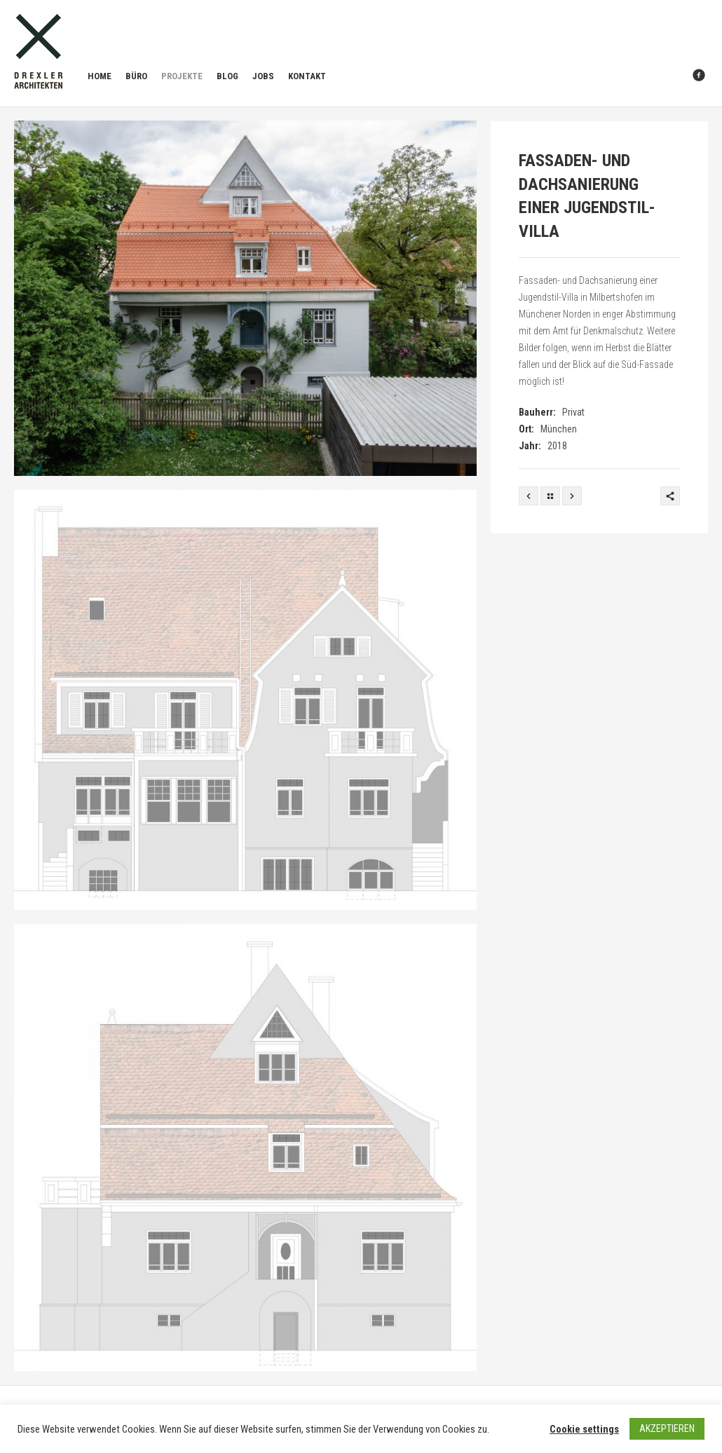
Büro (136, 76)
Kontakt (307, 76)
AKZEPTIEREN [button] (667, 1428)
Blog (227, 76)
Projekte (182, 76)
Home (99, 76)
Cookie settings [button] (584, 1429)
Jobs (263, 76)
